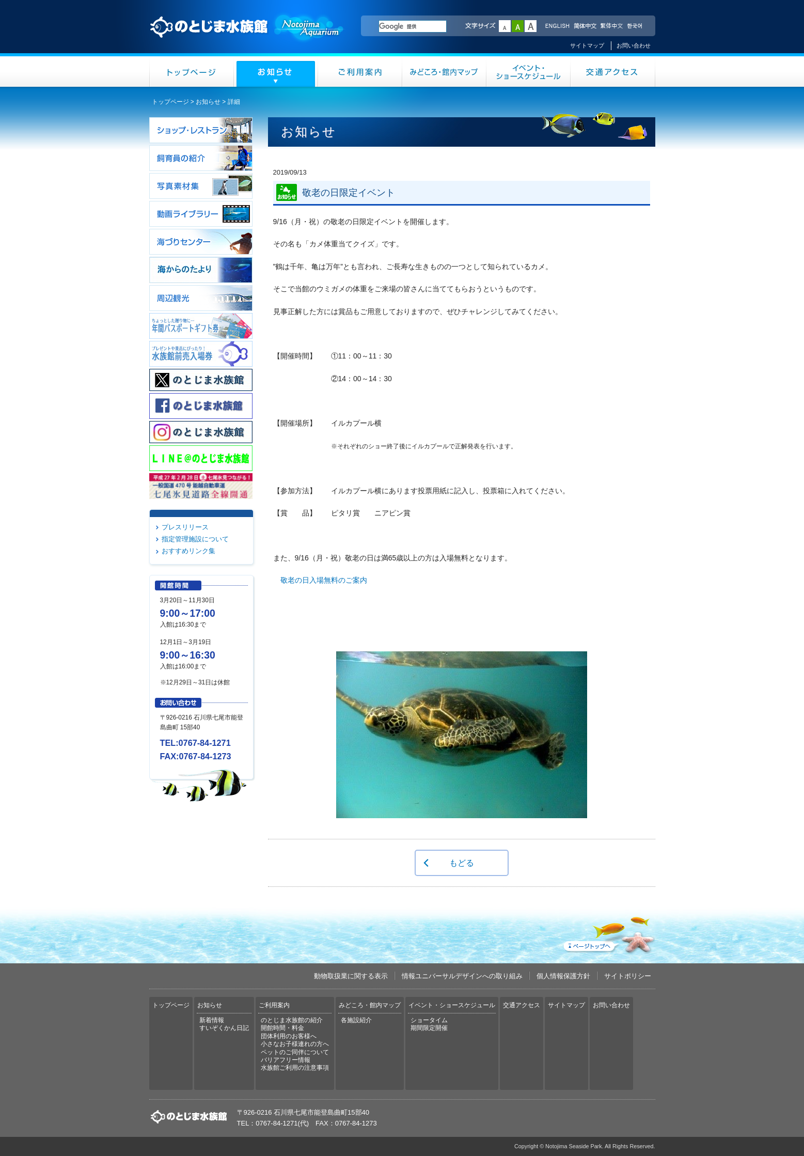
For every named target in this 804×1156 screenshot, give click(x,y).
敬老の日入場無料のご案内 (323, 580)
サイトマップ (587, 45)
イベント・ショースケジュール (528, 71)
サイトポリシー (627, 976)
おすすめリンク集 (188, 551)
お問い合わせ (634, 45)
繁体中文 (611, 26)
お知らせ (276, 71)
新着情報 (211, 1020)
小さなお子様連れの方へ (295, 1044)
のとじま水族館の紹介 (292, 1020)
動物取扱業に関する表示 (351, 976)
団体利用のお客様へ (289, 1036)
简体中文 (584, 26)
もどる (461, 862)
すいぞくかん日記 (224, 1028)
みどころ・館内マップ (444, 71)
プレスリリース (185, 527)
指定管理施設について (195, 539)
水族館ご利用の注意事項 (295, 1067)
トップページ (191, 71)
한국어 (635, 26)
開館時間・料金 (282, 1028)
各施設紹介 (356, 1020)
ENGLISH (557, 26)
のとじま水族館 (247, 37)
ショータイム (429, 1020)
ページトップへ (608, 933)
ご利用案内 (360, 71)
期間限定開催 (429, 1028)
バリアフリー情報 (285, 1060)
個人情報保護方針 (563, 976)
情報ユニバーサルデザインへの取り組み (462, 976)
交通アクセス (613, 71)
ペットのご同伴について (295, 1052)
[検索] (413, 26)
